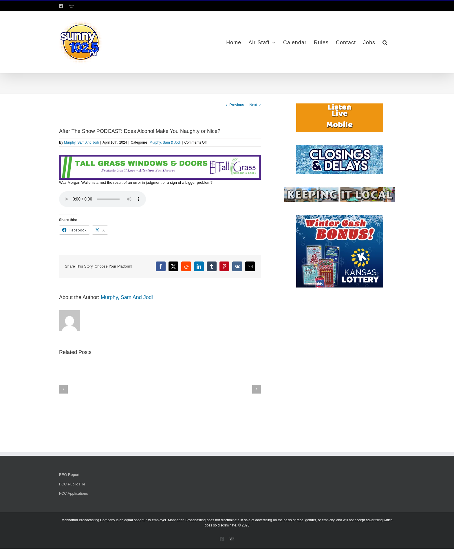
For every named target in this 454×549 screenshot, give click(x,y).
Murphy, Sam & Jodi (164, 142)
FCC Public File (72, 484)
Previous (236, 105)
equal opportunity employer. (145, 520)
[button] (385, 42)
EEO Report (69, 474)
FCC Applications (73, 493)
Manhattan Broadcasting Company (88, 520)
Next (253, 105)
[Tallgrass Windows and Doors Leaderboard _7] (160, 157)
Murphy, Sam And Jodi (81, 142)
